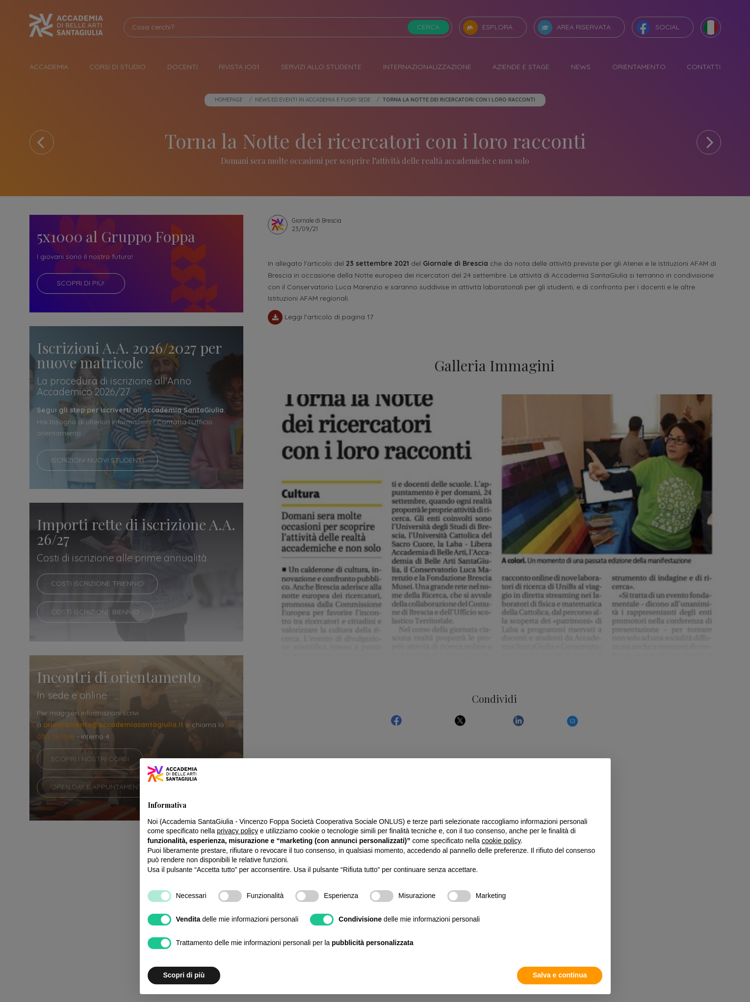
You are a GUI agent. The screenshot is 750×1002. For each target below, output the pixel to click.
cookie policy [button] (501, 841)
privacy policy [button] (237, 831)
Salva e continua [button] (560, 975)
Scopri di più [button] (184, 975)
